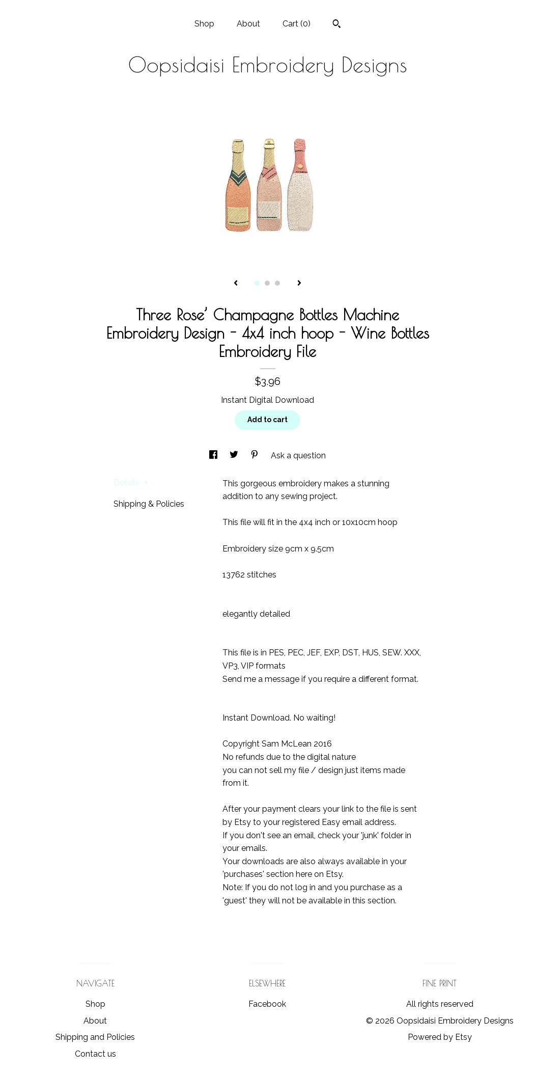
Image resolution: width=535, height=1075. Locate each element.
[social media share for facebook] (214, 455)
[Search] (337, 25)
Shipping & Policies (149, 504)
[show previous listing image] (235, 283)
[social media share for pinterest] (255, 455)
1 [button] (257, 283)
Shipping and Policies (95, 1037)
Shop (204, 24)
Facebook (267, 1004)
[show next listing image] (299, 283)
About (248, 24)
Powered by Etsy (440, 1037)
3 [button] (277, 283)
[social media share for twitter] (235, 455)
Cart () (297, 24)
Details (131, 482)
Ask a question (298, 455)
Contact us (95, 1054)
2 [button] (267, 283)
